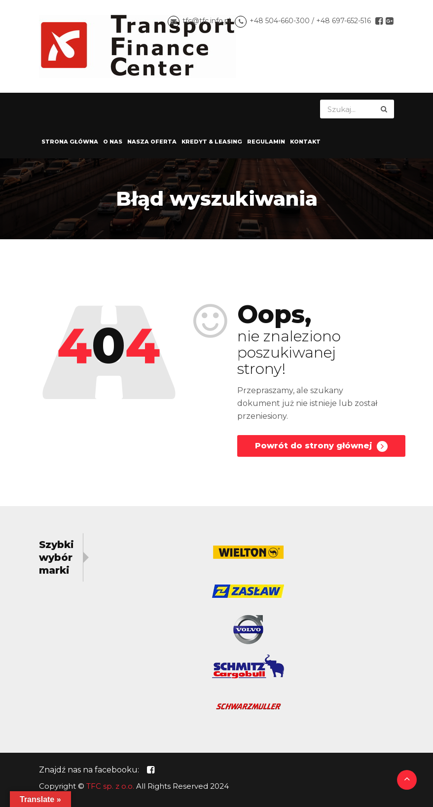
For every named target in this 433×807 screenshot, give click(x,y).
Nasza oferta (152, 141)
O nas (112, 141)
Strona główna (69, 141)
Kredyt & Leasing (211, 141)
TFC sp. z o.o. (110, 786)
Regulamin (266, 141)
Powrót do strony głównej (321, 446)
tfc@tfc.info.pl (206, 20)
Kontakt (305, 141)
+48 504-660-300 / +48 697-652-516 (310, 20)
